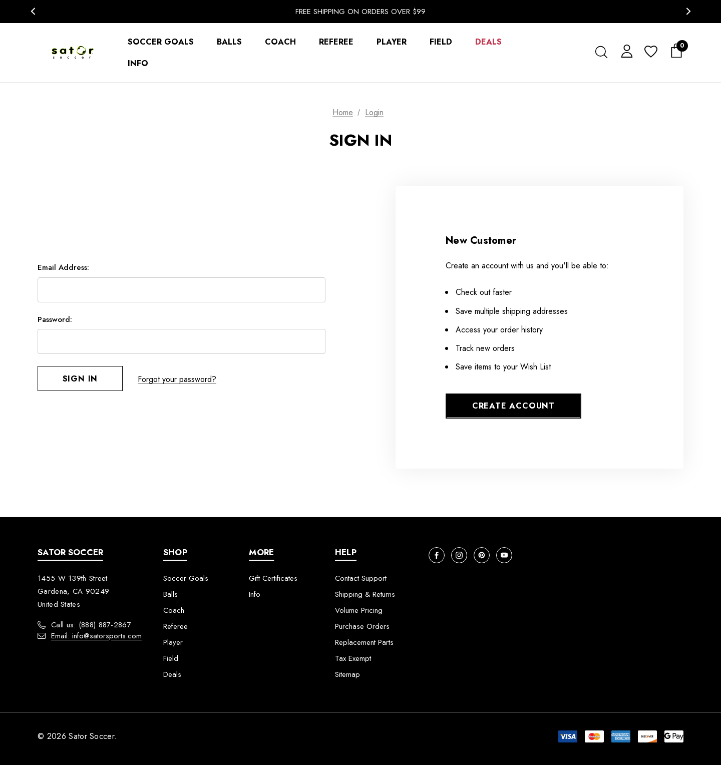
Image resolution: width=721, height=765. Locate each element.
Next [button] (688, 11)
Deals (172, 674)
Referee (175, 626)
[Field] (441, 42)
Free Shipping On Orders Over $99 (360, 11)
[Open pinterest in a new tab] (482, 555)
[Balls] (229, 42)
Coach (173, 610)
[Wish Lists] (650, 52)
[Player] (391, 42)
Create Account (513, 406)
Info (254, 594)
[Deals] (488, 42)
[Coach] (280, 42)
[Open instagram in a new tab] (459, 555)
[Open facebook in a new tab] (437, 555)
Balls (170, 594)
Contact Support (361, 578)
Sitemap (347, 674)
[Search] (601, 52)
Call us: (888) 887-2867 (91, 624)
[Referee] (336, 42)
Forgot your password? (177, 379)
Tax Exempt (353, 658)
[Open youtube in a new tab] (504, 555)
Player (173, 642)
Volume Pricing (359, 610)
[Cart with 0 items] (673, 51)
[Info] (138, 63)
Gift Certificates (273, 578)
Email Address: (63, 267)
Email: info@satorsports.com (96, 635)
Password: (55, 319)
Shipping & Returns (365, 594)
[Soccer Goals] (160, 42)
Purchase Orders (362, 626)
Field (170, 658)
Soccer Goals (185, 578)
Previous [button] (33, 11)
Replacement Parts (364, 642)
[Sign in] (625, 51)
